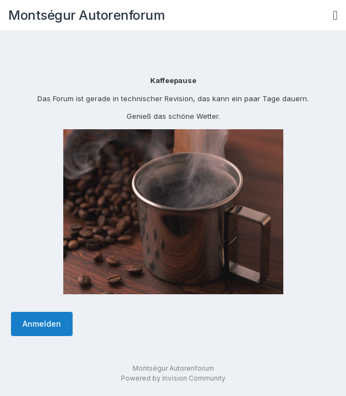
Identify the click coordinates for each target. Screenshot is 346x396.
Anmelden (42, 323)
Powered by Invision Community (173, 378)
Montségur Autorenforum (86, 15)
